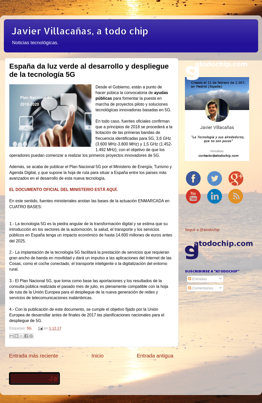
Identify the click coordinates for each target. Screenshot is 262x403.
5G (29, 328)
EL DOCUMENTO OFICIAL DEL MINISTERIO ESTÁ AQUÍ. (63, 189)
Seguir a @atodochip (202, 230)
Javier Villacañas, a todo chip (80, 31)
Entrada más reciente (33, 356)
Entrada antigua (155, 356)
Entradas (197, 279)
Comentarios (200, 288)
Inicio (97, 356)
